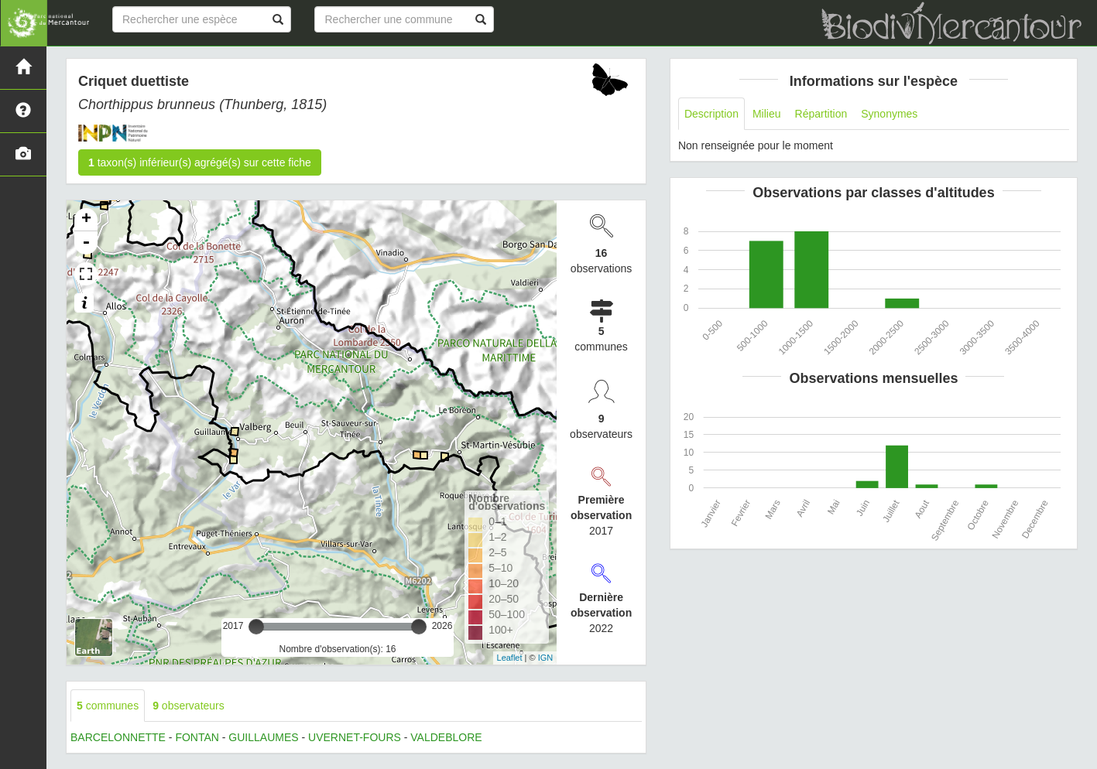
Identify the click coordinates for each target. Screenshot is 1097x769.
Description (711, 114)
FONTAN (197, 737)
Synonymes (889, 114)
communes (108, 705)
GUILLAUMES (263, 737)
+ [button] (86, 219)
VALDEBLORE (446, 737)
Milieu (766, 114)
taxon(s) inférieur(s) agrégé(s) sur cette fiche (199, 162)
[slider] (256, 626)
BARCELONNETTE (118, 737)
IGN (546, 657)
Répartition (821, 114)
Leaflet (510, 657)
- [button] (86, 243)
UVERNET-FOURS (354, 737)
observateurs (189, 705)
